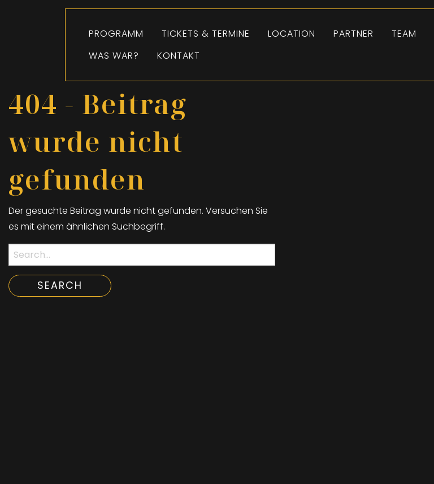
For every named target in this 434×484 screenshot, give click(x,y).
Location (291, 33)
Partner (353, 33)
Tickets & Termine (206, 33)
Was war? (114, 55)
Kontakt (178, 55)
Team (404, 33)
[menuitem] (116, 34)
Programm (116, 33)
